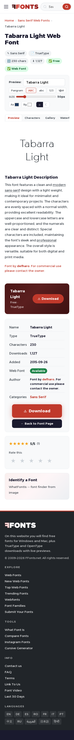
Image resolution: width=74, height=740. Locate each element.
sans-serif (12, 190)
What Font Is (14, 630)
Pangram (17, 90)
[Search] (56, 7)
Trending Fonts (16, 593)
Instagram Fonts (17, 642)
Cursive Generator (19, 648)
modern (59, 185)
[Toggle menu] (6, 7)
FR (45, 714)
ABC (31, 90)
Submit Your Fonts (19, 612)
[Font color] (16, 104)
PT (62, 714)
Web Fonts (13, 575)
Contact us (13, 666)
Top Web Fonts (16, 587)
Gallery (50, 117)
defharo (23, 266)
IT (53, 714)
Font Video (13, 690)
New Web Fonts (17, 581)
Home (9, 20)
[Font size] (36, 96)
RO (36, 714)
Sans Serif (38, 397)
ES (26, 714)
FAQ (8, 672)
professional (46, 240)
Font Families (15, 606)
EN (9, 714)
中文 (9, 721)
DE (18, 714)
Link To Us (12, 684)
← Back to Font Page (37, 423)
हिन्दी (56, 721)
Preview (13, 117)
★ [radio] (13, 460)
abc (41, 90)
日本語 (44, 721)
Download (48, 299)
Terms (10, 678)
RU (19, 721)
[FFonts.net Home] (25, 6)
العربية (31, 721)
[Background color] (29, 104)
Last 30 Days (14, 696)
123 (51, 90)
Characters (32, 117)
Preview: (15, 82)
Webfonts (12, 599)
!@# (61, 90)
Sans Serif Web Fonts (34, 20)
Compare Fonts (17, 636)
